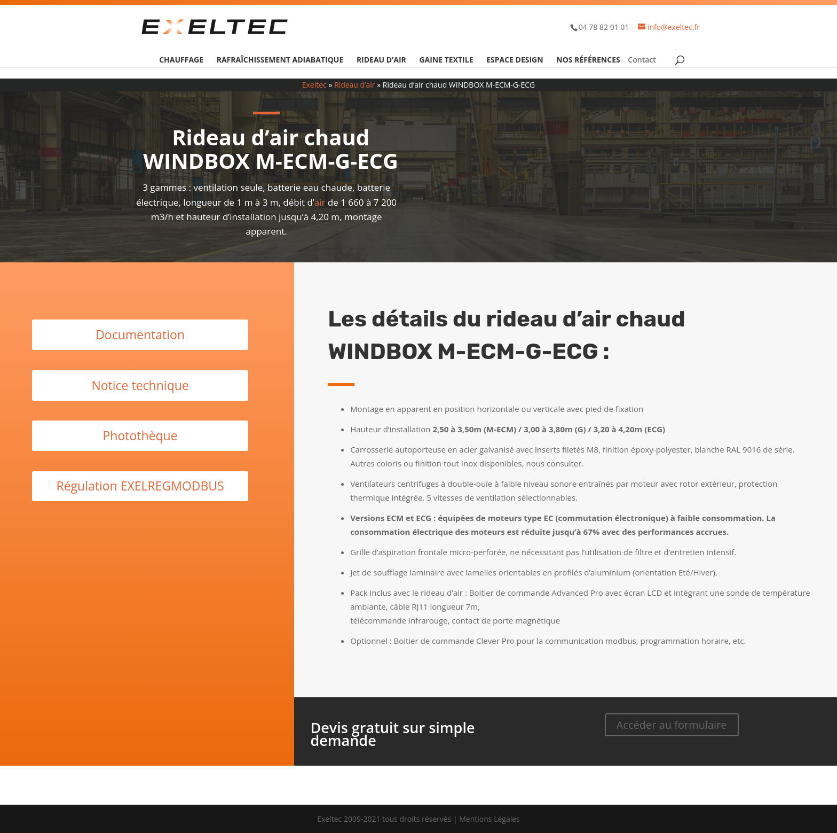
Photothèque (140, 435)
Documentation (140, 334)
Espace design (514, 60)
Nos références (588, 60)
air (320, 202)
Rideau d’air (381, 60)
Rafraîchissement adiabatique (280, 60)
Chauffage (181, 60)
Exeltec (314, 85)
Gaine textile (446, 60)
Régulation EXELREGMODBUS (140, 485)
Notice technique (139, 385)
